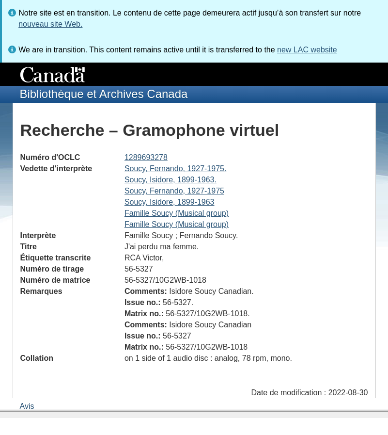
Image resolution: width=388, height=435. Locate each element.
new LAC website (307, 50)
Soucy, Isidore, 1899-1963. (170, 180)
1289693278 (146, 157)
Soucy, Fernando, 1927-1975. (175, 168)
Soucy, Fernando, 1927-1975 (174, 191)
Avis (27, 406)
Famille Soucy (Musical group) (176, 213)
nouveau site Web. (50, 24)
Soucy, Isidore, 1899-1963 (169, 202)
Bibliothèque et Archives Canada (104, 93)
